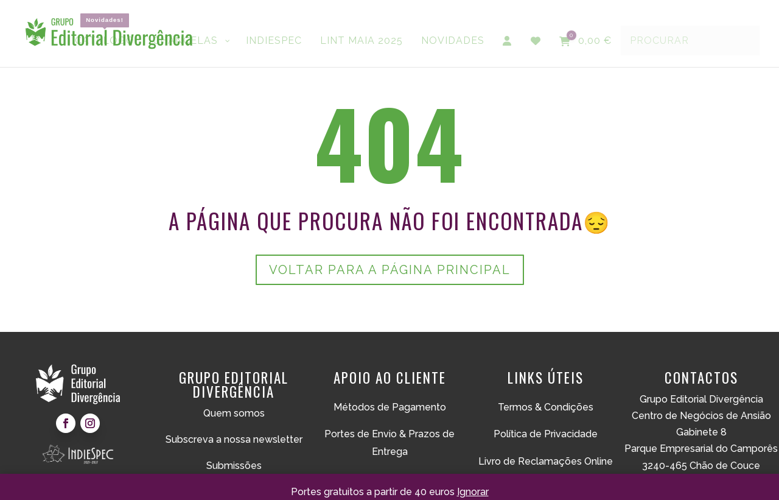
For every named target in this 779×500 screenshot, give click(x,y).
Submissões (234, 465)
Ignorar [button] (473, 492)
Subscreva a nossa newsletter (234, 439)
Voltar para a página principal (390, 269)
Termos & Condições (545, 407)
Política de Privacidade (546, 434)
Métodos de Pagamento (390, 407)
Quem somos (234, 413)
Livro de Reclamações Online (545, 461)
